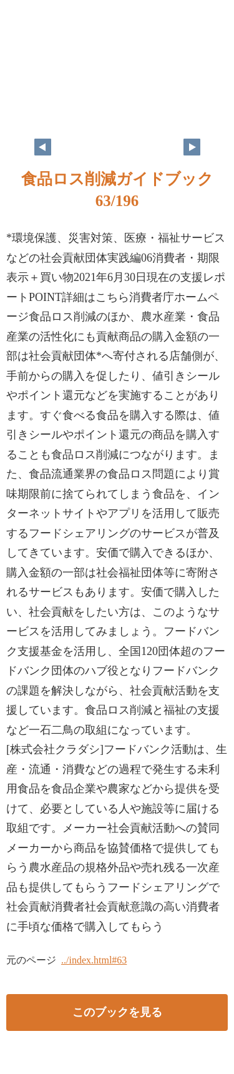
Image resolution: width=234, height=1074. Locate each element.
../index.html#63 (94, 960)
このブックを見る (117, 1012)
